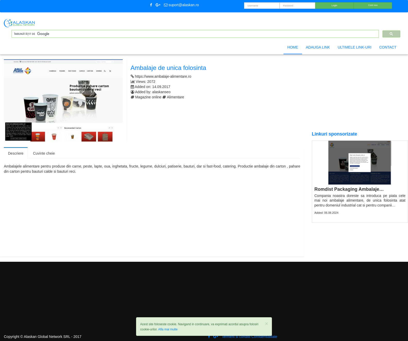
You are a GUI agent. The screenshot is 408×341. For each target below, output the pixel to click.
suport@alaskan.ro (181, 5)
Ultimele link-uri (354, 47)
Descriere (15, 153)
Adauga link (318, 47)
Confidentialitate (264, 337)
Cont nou (373, 5)
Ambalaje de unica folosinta (168, 67)
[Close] (266, 323)
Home (292, 47)
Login (334, 5)
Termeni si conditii (236, 337)
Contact (387, 47)
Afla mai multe (168, 329)
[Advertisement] (150, 215)
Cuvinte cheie (44, 153)
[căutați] (194, 33)
